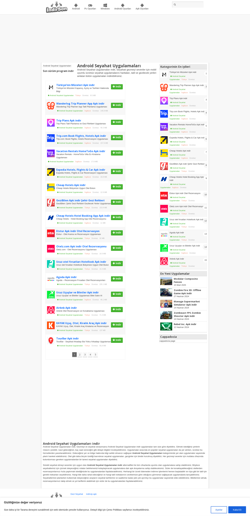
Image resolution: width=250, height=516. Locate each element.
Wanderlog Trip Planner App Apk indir (80, 103)
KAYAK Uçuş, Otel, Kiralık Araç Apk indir (81, 323)
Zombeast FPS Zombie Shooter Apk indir (187, 314)
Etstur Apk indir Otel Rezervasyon (77, 231)
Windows (105, 8)
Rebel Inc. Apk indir (185, 324)
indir (118, 86)
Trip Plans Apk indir (68, 120)
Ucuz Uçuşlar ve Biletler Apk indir (77, 292)
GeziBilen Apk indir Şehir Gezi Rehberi (80, 200)
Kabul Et (237, 509)
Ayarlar (218, 509)
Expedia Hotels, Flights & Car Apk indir (80, 169)
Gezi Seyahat (76, 494)
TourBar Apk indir (67, 338)
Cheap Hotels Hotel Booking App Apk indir (83, 215)
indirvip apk (91, 494)
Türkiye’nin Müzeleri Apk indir (75, 85)
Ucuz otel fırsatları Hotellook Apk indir (81, 262)
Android (76, 8)
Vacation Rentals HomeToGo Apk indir (80, 151)
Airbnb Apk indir (66, 308)
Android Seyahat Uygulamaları (62, 95)
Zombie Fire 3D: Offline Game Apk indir (187, 291)
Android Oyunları (122, 8)
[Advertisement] (125, 38)
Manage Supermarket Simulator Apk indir (187, 303)
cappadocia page (167, 341)
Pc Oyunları (90, 8)
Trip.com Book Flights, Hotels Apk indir (81, 136)
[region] (125, 507)
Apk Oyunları (142, 8)
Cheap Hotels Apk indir (71, 185)
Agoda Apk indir (66, 277)
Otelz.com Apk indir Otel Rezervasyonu (81, 246)
